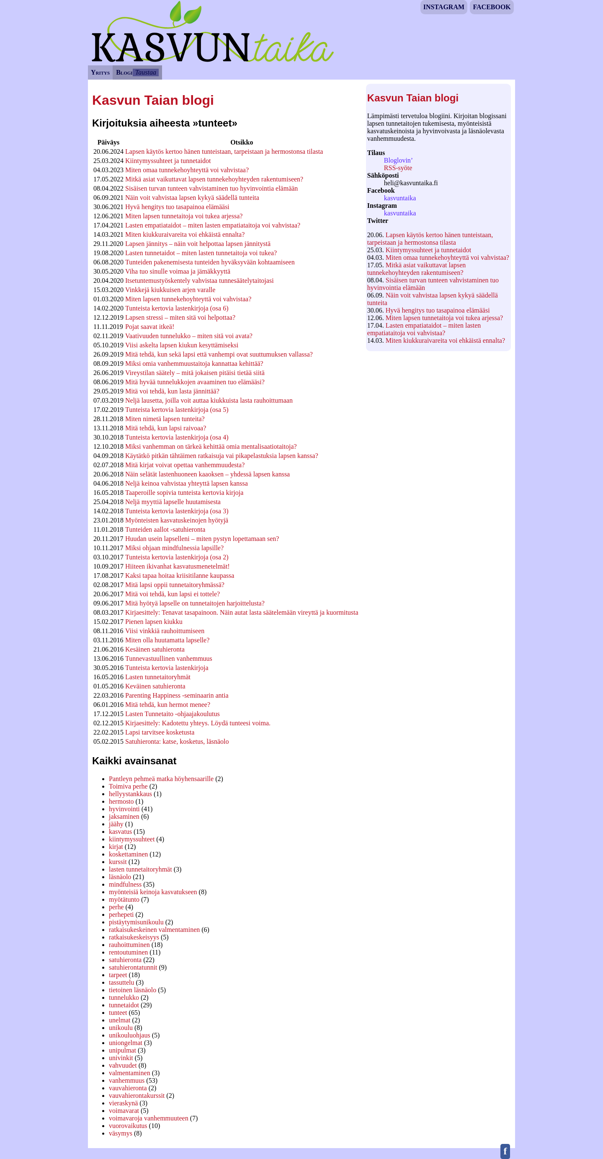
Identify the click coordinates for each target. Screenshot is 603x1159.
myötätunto (124, 899)
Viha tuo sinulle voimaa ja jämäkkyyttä (177, 271)
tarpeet (118, 974)
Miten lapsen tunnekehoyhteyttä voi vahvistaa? (188, 299)
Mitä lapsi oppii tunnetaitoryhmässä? (174, 584)
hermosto (121, 801)
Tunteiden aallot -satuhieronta (165, 529)
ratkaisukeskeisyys (134, 937)
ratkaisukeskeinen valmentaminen (154, 929)
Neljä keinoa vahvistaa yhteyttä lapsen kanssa (186, 483)
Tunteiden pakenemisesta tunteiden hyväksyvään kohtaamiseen (210, 262)
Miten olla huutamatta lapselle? (167, 640)
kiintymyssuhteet (132, 839)
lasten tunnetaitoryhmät (140, 869)
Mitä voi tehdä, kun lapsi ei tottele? (172, 594)
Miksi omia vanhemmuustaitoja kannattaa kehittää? (194, 363)
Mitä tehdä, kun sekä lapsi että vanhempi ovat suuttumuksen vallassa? (219, 354)
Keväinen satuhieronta (155, 686)
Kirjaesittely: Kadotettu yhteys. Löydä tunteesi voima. (198, 723)
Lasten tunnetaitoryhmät (158, 676)
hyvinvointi (124, 808)
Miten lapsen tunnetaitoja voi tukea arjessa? (444, 317)
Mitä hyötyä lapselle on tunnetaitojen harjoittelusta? (195, 603)
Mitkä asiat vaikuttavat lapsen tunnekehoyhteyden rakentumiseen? (416, 268)
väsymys (120, 1133)
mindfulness (125, 884)
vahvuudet (123, 1065)
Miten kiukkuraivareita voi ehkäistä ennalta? (445, 340)
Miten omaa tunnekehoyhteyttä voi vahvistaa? (447, 257)
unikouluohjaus (129, 1035)
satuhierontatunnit (133, 967)
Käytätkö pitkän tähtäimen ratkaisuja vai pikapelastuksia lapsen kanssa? (221, 455)
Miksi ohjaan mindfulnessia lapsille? (174, 547)
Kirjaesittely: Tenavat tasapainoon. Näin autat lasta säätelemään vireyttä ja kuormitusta (241, 612)
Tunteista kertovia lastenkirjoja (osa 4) (176, 437)
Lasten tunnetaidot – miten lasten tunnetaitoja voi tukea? (201, 252)
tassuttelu (121, 982)
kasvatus (120, 831)
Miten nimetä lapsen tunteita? (165, 418)
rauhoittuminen (129, 944)
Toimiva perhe (128, 786)
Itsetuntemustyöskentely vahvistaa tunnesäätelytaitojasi (199, 280)
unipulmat (122, 1050)
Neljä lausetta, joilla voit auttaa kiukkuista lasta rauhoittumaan (209, 400)
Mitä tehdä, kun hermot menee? (167, 704)
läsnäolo (120, 876)
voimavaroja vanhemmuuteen (148, 1118)
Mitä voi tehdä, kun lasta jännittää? (172, 391)
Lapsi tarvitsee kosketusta (159, 732)
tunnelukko (124, 997)
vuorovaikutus (128, 1125)
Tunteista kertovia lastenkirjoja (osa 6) (176, 308)
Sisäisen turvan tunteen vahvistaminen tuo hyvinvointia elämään (211, 188)
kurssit (118, 861)
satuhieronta (125, 959)
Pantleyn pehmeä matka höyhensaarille (161, 778)
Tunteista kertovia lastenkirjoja (166, 667)
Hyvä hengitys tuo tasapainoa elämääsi (438, 310)
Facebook (491, 6)
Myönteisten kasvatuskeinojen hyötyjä (176, 520)
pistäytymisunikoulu (136, 922)
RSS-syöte (398, 167)
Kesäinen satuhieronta (155, 649)
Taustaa (145, 72)
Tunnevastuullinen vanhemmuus (168, 658)
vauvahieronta (128, 1088)
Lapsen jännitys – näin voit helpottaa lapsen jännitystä (198, 243)
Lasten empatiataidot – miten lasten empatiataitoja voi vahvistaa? (424, 329)
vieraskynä (123, 1103)
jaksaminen (124, 816)
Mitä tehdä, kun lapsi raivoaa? (165, 428)
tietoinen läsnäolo (132, 989)
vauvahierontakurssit (137, 1095)
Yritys (100, 72)
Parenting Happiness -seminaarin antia (177, 695)
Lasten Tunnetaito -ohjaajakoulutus (172, 713)
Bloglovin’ (398, 160)
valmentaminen (129, 1072)
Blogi (124, 72)
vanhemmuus (126, 1080)
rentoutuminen (128, 952)
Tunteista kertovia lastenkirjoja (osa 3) (176, 511)
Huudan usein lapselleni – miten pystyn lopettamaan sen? (202, 538)
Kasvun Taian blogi (413, 97)
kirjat (116, 846)
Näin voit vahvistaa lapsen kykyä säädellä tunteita (192, 197)
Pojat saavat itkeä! (149, 326)
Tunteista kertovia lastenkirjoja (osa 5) (176, 409)
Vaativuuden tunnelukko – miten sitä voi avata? (189, 335)
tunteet (118, 1012)
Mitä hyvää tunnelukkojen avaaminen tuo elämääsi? (195, 381)
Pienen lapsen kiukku (154, 621)
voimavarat (124, 1110)
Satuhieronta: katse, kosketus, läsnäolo (177, 741)
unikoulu (121, 1027)
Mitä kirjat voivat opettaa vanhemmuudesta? (185, 464)
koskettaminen (128, 854)
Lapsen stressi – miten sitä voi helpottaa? (180, 317)
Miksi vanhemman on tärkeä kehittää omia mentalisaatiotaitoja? (211, 446)
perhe (116, 907)
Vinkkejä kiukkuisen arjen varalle (170, 289)
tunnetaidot (124, 1005)
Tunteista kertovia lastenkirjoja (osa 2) (176, 557)
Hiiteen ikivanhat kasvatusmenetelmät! (177, 566)
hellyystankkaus (130, 793)
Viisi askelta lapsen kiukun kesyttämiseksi (181, 345)
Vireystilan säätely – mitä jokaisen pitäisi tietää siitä (195, 372)
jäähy (116, 824)
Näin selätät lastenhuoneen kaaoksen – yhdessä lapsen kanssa (207, 474)
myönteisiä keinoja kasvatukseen (153, 891)
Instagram (443, 6)
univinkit (121, 1057)
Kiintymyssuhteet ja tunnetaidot (428, 250)
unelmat (120, 1020)
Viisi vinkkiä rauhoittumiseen (164, 630)
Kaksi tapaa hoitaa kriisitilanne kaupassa (179, 575)
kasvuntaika (400, 198)
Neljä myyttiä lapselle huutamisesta (173, 501)
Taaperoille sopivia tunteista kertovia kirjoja (184, 492)
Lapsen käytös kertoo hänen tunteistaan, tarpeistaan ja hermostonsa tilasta (430, 238)
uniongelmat (125, 1042)
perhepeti (121, 914)
